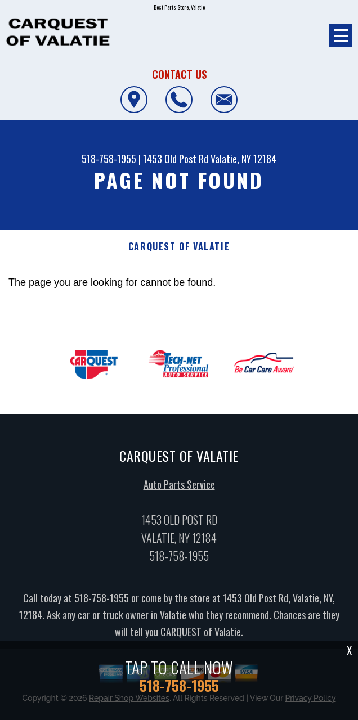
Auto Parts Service (179, 487)
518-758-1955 (109, 158)
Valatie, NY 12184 (243, 158)
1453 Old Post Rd (175, 158)
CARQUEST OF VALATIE (179, 246)
